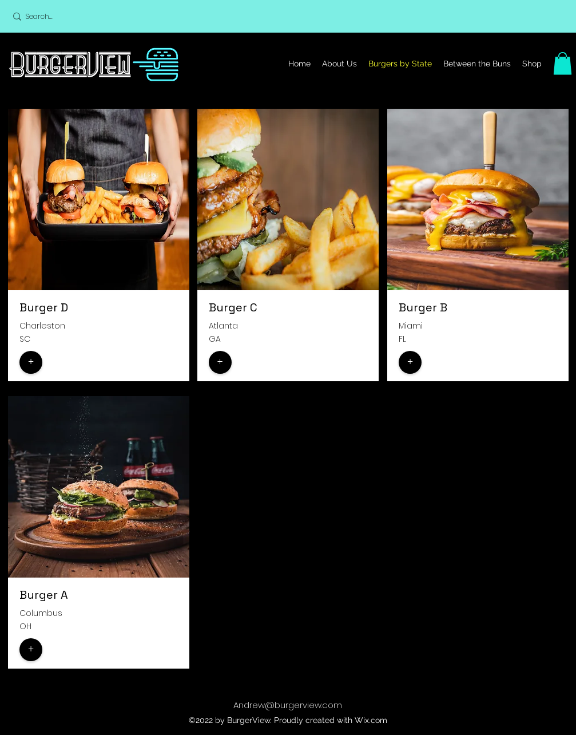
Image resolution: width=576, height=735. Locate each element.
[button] (562, 63)
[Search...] (79, 16)
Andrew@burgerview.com (287, 705)
